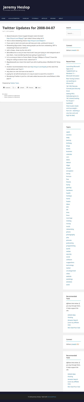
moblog (68, 221)
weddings (69, 279)
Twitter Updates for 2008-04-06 (12, 95)
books (68, 149)
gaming (68, 187)
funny (68, 185)
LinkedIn (73, 50)
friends (68, 182)
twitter (5, 94)
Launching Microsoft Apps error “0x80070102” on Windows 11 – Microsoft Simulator (73, 71)
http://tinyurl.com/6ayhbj (38, 67)
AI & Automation (14, 18)
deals (68, 160)
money (68, 224)
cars (67, 157)
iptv (67, 207)
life (67, 210)
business (69, 151)
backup (68, 140)
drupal (68, 168)
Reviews (53, 18)
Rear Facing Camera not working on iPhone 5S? (72, 81)
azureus (68, 135)
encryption (69, 171)
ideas (68, 204)
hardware (69, 190)
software (69, 260)
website (68, 276)
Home (3, 18)
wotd (68, 285)
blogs (68, 146)
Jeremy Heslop (16, 7)
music (68, 226)
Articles (44, 18)
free (67, 179)
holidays (69, 196)
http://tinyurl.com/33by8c (35, 41)
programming (70, 246)
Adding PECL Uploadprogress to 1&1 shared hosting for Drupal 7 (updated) (72, 98)
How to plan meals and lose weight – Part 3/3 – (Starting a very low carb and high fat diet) (73, 110)
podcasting (70, 243)
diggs (68, 165)
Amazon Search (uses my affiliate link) (73, 322)
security (68, 254)
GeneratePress (52, 397)
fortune (68, 176)
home (68, 199)
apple (68, 132)
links (67, 212)
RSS (78, 50)
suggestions (70, 262)
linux (67, 215)
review (68, 251)
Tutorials (35, 18)
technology (70, 265)
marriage (69, 218)
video (68, 273)
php (67, 237)
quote (68, 248)
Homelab (26, 18)
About (61, 18)
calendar (69, 154)
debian (68, 162)
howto (68, 201)
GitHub (68, 50)
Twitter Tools (14, 83)
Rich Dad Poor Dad (74, 328)
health (68, 193)
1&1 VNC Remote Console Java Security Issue (73, 88)
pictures (69, 240)
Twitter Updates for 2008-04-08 (12, 97)
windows (69, 282)
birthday (69, 143)
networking (70, 229)
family (68, 174)
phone (68, 232)
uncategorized (71, 271)
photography (70, 235)
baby (67, 137)
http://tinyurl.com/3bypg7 (15, 38)
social (68, 257)
